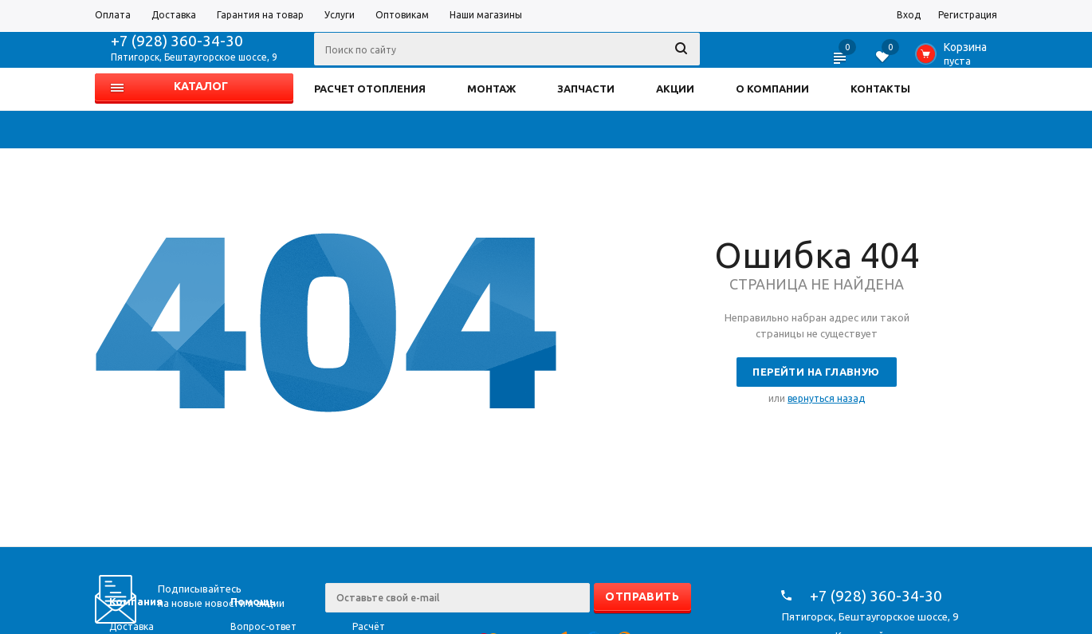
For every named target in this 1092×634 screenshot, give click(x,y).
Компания (136, 601)
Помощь (253, 601)
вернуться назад (826, 398)
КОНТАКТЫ (880, 88)
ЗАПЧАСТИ (586, 88)
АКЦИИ (675, 88)
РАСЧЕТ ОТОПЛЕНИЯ (370, 88)
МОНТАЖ (491, 88)
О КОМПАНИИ (772, 88)
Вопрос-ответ (263, 626)
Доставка (131, 626)
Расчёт (368, 626)
